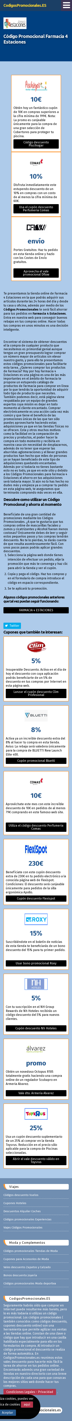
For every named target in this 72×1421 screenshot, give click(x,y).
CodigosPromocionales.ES (24, 5)
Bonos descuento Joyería (20, 1275)
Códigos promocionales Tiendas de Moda (30, 1251)
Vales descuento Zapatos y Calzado (27, 1267)
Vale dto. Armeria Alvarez (36, 1093)
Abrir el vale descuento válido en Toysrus (36, 1160)
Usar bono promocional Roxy (36, 963)
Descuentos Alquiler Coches (22, 1211)
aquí (27, 1404)
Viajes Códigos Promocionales (22, 1227)
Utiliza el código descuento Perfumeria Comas (36, 827)
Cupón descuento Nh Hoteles (36, 1028)
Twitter (12, 625)
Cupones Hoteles (14, 1203)
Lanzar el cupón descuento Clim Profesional (36, 693)
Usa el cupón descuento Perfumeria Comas (36, 208)
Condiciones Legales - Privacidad (29, 1392)
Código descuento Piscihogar (36, 143)
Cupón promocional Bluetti (36, 761)
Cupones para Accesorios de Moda (26, 1259)
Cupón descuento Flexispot (36, 898)
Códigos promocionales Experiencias (27, 1219)
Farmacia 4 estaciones (36, 610)
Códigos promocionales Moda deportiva (29, 1283)
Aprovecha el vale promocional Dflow (36, 273)
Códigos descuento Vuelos (20, 1195)
